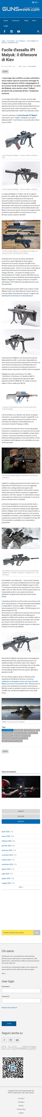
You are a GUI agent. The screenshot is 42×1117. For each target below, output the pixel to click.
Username (6, 986)
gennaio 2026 (6, 846)
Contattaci (21, 1102)
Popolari (21, 816)
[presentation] (19, 1014)
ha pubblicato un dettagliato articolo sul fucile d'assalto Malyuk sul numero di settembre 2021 (20, 681)
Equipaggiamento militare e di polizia (14, 738)
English (5, 71)
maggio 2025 (6, 883)
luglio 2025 (5, 874)
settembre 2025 (7, 864)
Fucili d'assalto (7, 730)
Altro (34, 20)
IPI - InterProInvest (17, 120)
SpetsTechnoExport (13, 296)
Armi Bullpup (32, 733)
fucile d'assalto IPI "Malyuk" (27, 115)
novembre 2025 (7, 855)
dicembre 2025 (7, 850)
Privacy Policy (21, 1109)
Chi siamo (21, 1098)
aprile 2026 (6, 832)
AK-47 (37, 730)
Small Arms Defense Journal (12, 741)
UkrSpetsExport (27, 296)
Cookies (21, 1113)
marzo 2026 (6, 836)
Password (6, 996)
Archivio (21, 821)
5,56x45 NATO (19, 730)
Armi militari (26, 735)
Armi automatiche (21, 733)
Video (26, 20)
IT (35, 2)
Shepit (4, 596)
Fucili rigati (32, 66)
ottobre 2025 (6, 860)
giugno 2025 (6, 878)
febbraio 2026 (7, 841)
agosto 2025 (6, 869)
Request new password (9, 1007)
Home (6, 20)
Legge (6, 26)
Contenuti (15, 20)
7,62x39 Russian (29, 730)
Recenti (21, 811)
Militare (17, 735)
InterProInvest (7, 735)
